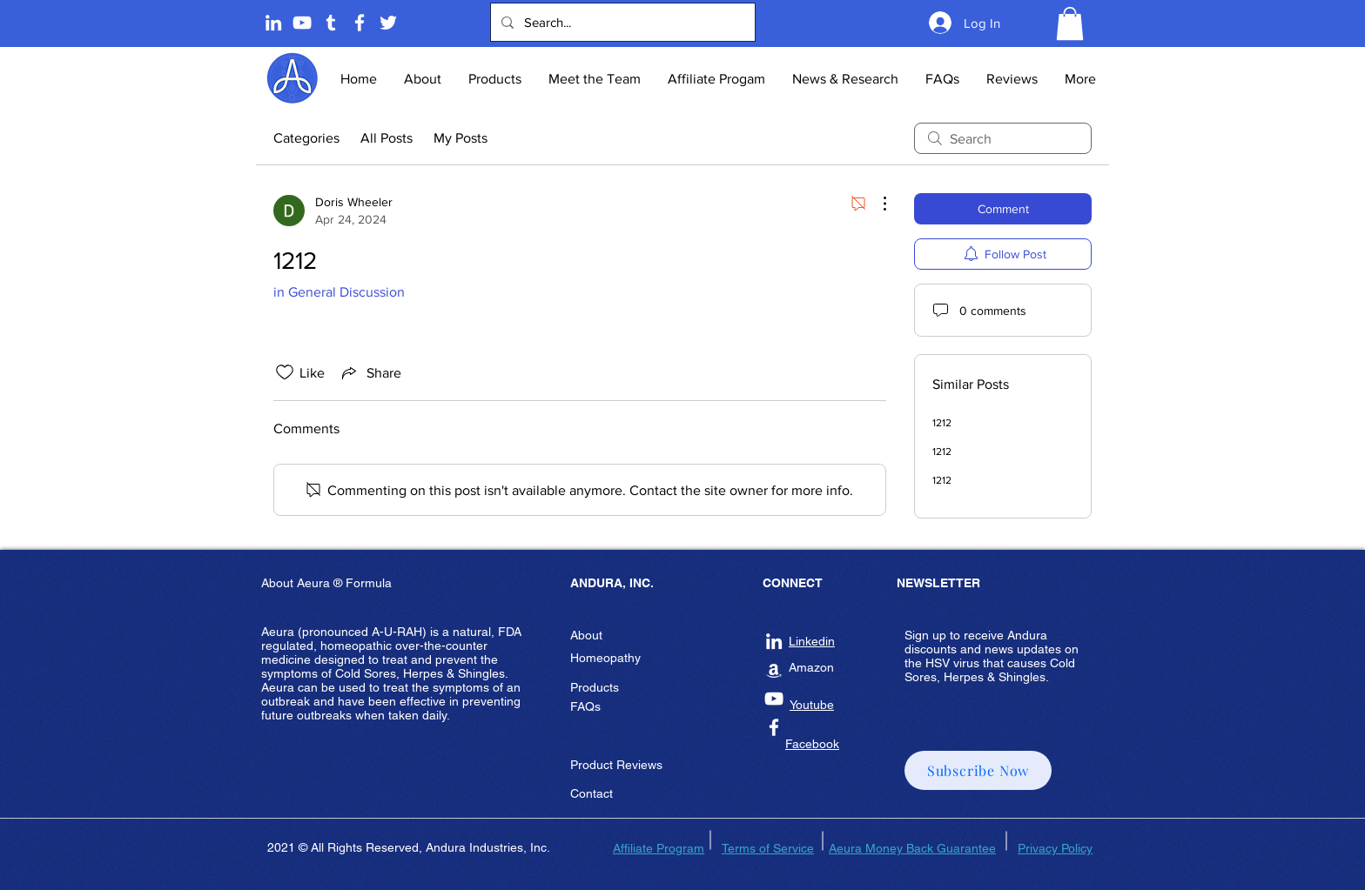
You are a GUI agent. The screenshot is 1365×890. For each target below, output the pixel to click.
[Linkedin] (273, 22)
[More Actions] (875, 203)
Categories (306, 137)
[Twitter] (388, 22)
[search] (1003, 138)
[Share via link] (370, 372)
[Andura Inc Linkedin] (774, 641)
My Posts (461, 137)
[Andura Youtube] (302, 22)
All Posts (386, 137)
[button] (1070, 23)
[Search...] (621, 22)
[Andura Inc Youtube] (774, 698)
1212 (941, 423)
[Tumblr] (330, 22)
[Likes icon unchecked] (284, 372)
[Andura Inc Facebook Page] (359, 22)
